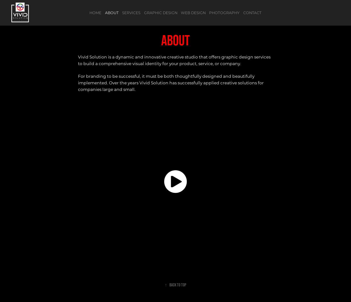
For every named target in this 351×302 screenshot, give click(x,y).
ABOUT (112, 12)
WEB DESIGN (193, 12)
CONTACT (252, 12)
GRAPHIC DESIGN (160, 12)
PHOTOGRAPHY (224, 12)
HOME (95, 12)
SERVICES (131, 12)
